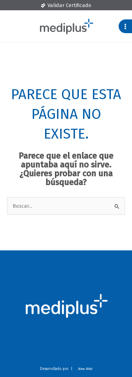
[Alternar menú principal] (125, 26)
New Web (84, 369)
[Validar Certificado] (66, 5)
